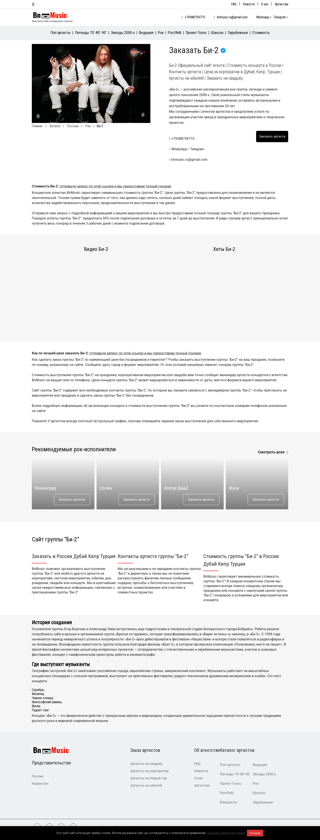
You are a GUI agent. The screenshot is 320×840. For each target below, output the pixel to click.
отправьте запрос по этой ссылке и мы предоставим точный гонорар (115, 186)
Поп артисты (61, 32)
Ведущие (146, 32)
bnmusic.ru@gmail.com (232, 17)
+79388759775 (195, 17)
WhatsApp (178, 149)
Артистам (281, 4)
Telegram (280, 17)
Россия (37, 776)
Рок (161, 32)
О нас (265, 4)
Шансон (217, 32)
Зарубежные (238, 32)
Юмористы (228, 802)
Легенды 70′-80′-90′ (91, 32)
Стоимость (261, 32)
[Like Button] (134, 52)
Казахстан (40, 784)
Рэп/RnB (174, 32)
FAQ (233, 4)
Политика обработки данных (226, 833)
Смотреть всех (271, 452)
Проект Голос (196, 32)
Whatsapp (263, 17)
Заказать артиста (72, 499)
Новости (249, 4)
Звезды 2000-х (123, 32)
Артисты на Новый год (148, 778)
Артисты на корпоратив (149, 771)
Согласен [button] (255, 833)
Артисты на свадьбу (146, 764)
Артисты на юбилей (146, 785)
